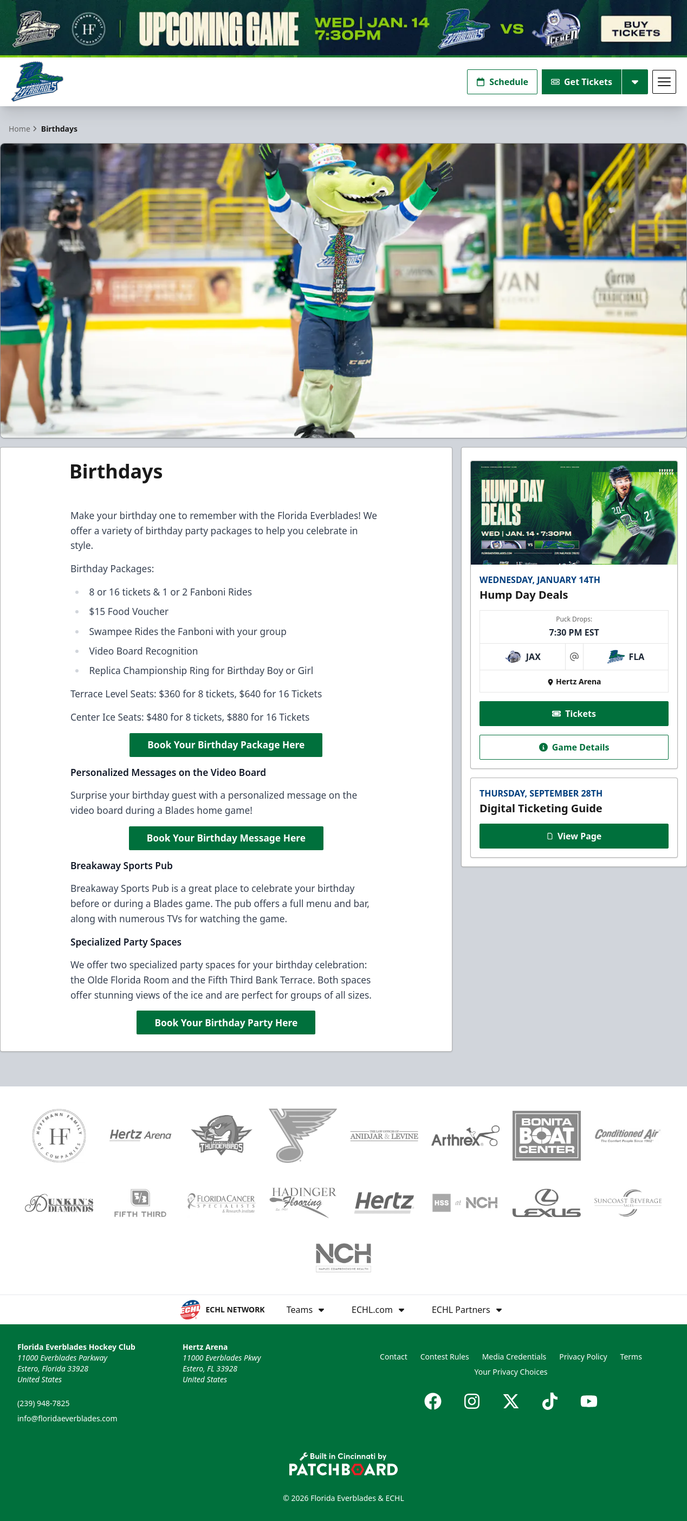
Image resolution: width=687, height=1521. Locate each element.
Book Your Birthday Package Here (225, 743)
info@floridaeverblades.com (67, 1418)
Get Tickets (581, 82)
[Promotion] (343, 28)
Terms (631, 1356)
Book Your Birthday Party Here (225, 1021)
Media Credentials (514, 1356)
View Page (574, 836)
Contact (393, 1356)
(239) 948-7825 (43, 1403)
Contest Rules (444, 1356)
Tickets (574, 713)
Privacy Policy (583, 1356)
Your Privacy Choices (510, 1372)
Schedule (502, 82)
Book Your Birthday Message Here (226, 837)
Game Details (574, 747)
